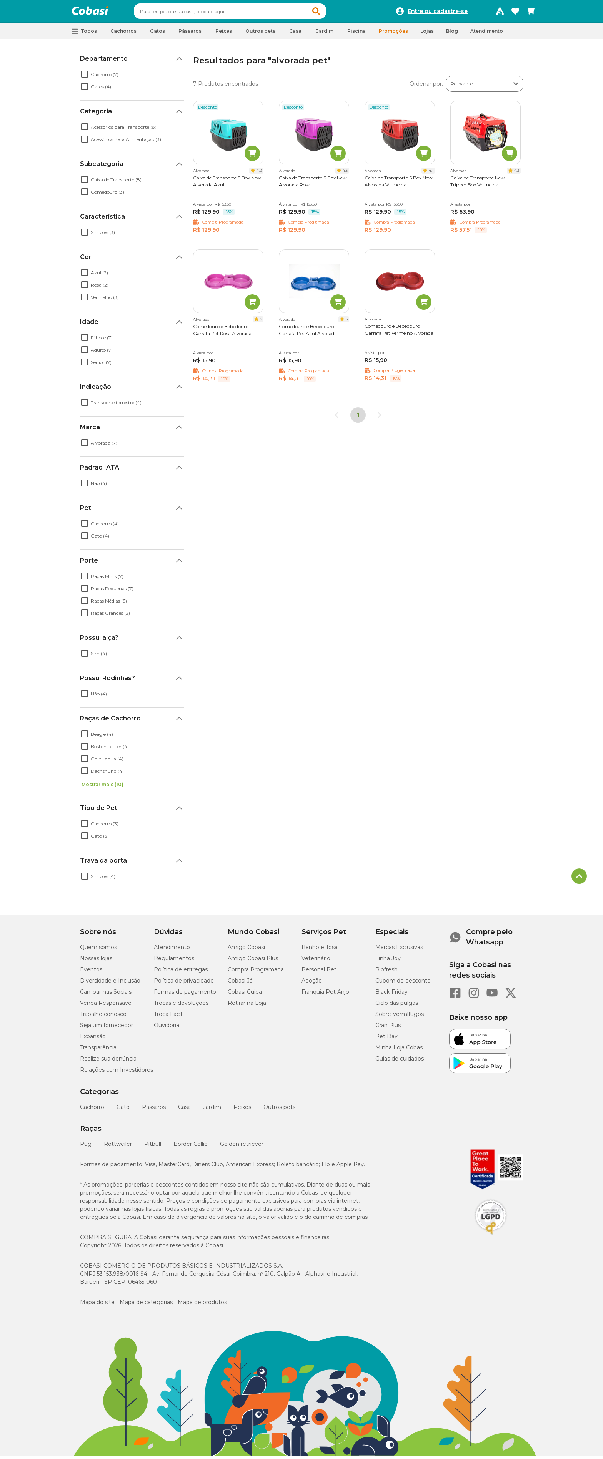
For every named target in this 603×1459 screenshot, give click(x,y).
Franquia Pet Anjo (325, 995)
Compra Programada (256, 972)
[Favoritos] (515, 13)
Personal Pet (319, 972)
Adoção (312, 984)
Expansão (93, 1039)
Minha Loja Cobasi (399, 1050)
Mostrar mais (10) (102, 788)
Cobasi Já (240, 984)
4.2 (259, 173)
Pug (86, 1147)
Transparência (98, 1050)
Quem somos (98, 950)
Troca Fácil (168, 1017)
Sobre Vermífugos (399, 1017)
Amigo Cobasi (246, 950)
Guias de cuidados (399, 1062)
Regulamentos (174, 961)
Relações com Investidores (116, 1073)
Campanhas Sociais (106, 995)
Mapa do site (97, 1305)
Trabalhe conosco (103, 1017)
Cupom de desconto (403, 984)
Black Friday (391, 995)
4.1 (431, 173)
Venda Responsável (106, 1006)
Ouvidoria (166, 1028)
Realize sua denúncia (108, 1062)
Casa (184, 1110)
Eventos (91, 972)
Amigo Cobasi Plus (253, 961)
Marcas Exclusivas (399, 950)
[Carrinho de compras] (530, 13)
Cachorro (92, 1110)
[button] (331, 13)
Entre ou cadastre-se (438, 13)
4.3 (345, 173)
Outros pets (279, 1110)
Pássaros (154, 1110)
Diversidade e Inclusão (110, 984)
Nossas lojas (96, 961)
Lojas (427, 34)
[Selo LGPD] (490, 1238)
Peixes (242, 1110)
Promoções (393, 34)
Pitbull (152, 1147)
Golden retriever (241, 1147)
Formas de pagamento (185, 995)
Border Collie (190, 1147)
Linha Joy (388, 961)
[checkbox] (84, 77)
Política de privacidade (184, 984)
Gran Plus (388, 1028)
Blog (452, 34)
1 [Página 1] (358, 418)
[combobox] (244, 13)
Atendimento (486, 34)
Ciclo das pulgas (396, 1006)
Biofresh (386, 972)
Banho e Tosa (320, 950)
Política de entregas (181, 972)
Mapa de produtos (202, 1305)
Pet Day (386, 1039)
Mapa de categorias (146, 1305)
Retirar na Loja (247, 1006)
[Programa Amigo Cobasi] (500, 13)
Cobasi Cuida (245, 995)
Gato (123, 1110)
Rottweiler (118, 1147)
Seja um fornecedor (106, 1028)
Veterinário (316, 961)
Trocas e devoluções (181, 1006)
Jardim (212, 1110)
